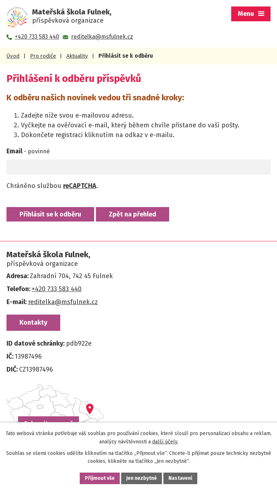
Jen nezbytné (141, 478)
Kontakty (33, 322)
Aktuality (77, 56)
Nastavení (180, 478)
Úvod (12, 56)
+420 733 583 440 (57, 289)
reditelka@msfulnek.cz (63, 302)
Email (28, 151)
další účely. (165, 442)
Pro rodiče (43, 56)
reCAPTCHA (79, 186)
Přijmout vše (100, 478)
